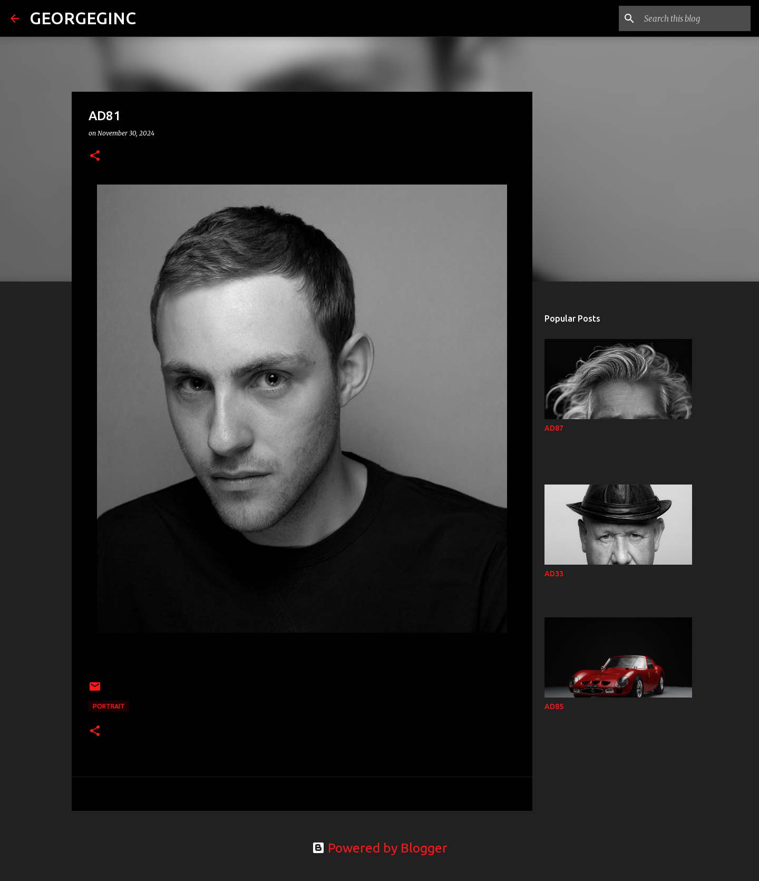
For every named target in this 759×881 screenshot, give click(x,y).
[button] (95, 156)
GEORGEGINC (83, 17)
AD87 (553, 428)
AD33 (553, 573)
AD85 (553, 706)
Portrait (109, 706)
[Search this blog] (695, 18)
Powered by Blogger (379, 847)
